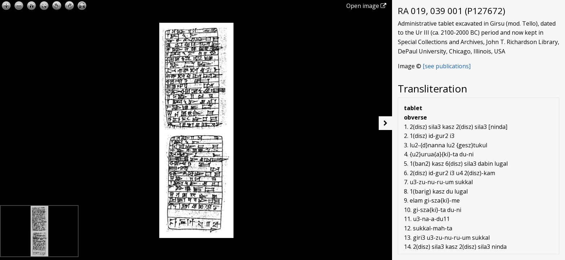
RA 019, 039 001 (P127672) (451, 11)
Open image (366, 6)
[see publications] (447, 66)
